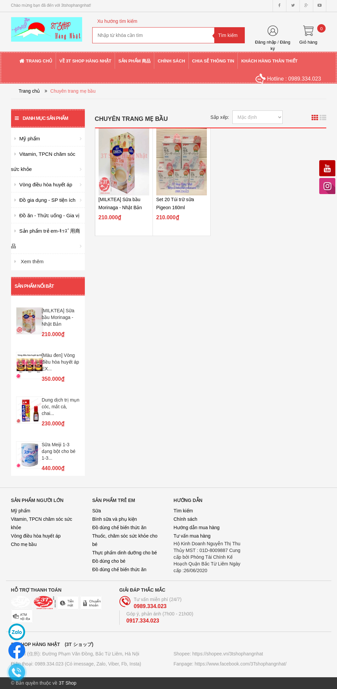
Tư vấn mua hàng (192, 536)
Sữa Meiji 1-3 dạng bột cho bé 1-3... (58, 451)
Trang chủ (29, 91)
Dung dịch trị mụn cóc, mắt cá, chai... (60, 406)
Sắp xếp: (220, 117)
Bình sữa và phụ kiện (114, 519)
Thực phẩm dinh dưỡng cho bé (124, 552)
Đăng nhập (265, 42)
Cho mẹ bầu (24, 544)
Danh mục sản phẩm (41, 118)
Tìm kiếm (183, 510)
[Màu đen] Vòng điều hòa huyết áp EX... (60, 362)
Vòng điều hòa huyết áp (36, 536)
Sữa (96, 510)
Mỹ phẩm (21, 510)
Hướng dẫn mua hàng (197, 527)
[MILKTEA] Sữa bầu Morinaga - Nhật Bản (58, 317)
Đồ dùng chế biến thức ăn (119, 527)
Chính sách (186, 519)
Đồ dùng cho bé (108, 561)
